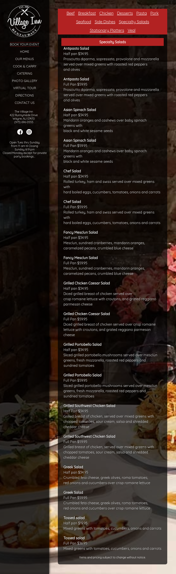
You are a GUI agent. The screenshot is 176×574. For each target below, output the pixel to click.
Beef (71, 13)
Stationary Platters (107, 30)
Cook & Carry (24, 66)
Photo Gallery (24, 81)
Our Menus (24, 59)
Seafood (83, 21)
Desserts (125, 13)
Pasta (141, 13)
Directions (24, 95)
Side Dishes (105, 21)
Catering (24, 73)
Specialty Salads (134, 21)
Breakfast (87, 13)
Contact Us (25, 103)
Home (24, 52)
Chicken (106, 13)
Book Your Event (24, 44)
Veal (132, 30)
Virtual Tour (24, 88)
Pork (154, 13)
